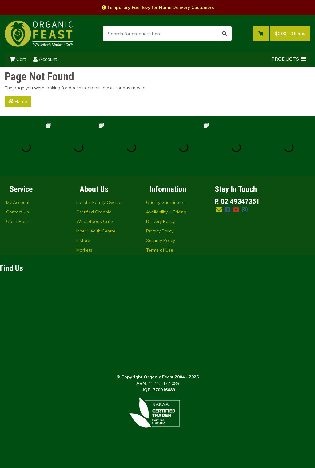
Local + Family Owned (99, 202)
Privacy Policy (159, 231)
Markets (84, 250)
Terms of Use (159, 250)
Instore (83, 240)
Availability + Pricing (166, 212)
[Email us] (219, 209)
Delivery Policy (160, 221)
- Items (290, 33)
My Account (18, 202)
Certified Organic (93, 212)
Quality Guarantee (164, 202)
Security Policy (160, 240)
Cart (18, 59)
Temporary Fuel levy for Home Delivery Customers (158, 7)
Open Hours (18, 221)
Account (45, 59)
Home (18, 101)
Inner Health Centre (95, 231)
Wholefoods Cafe (94, 221)
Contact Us (17, 212)
